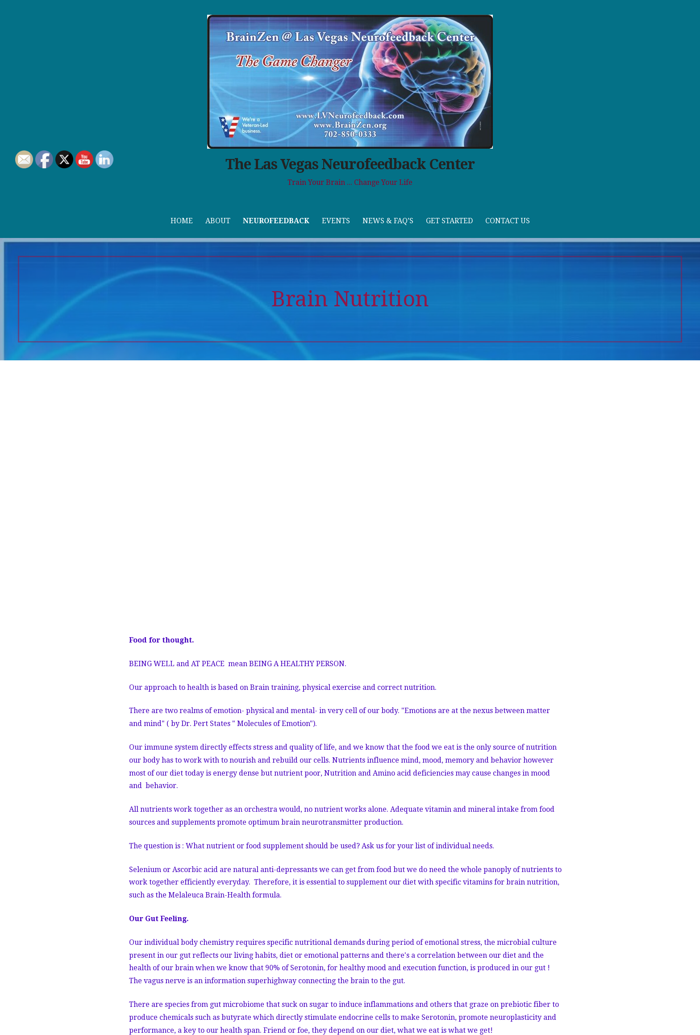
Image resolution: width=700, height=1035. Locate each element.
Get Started (449, 221)
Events (336, 221)
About (217, 221)
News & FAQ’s (387, 221)
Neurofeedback (276, 221)
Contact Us (507, 221)
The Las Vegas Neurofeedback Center (350, 164)
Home (182, 221)
